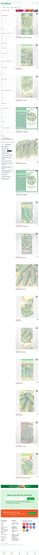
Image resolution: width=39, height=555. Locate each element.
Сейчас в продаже (6, 138)
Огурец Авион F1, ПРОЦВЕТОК (21, 194)
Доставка (2, 524)
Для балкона (8, 144)
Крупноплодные (5, 148)
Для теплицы (4, 174)
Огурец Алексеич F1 (19, 383)
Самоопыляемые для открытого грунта (6, 171)
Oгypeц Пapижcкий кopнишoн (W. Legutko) (23, 37)
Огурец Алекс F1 (19, 320)
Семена (8, 7)
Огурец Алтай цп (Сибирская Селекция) (23, 477)
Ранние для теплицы (6, 176)
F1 (2, 144)
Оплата (2, 525)
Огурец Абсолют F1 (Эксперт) (21, 100)
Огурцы (15, 7)
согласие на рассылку (11, 501)
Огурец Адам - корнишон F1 (21, 257)
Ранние (9, 150)
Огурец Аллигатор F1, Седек (21, 446)
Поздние (3, 150)
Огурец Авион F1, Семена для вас (22, 226)
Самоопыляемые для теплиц (6, 158)
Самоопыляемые (5, 153)
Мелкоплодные (5, 146)
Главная (4, 7)
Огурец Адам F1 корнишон (21, 289)
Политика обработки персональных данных (4, 531)
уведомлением (12, 503)
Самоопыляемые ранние (7, 155)
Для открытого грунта (6, 161)
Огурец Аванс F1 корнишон (21, 163)
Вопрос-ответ (3, 536)
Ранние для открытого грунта (6, 167)
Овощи (12, 7)
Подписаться (31, 498)
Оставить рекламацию (3, 540)
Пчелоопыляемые (5, 178)
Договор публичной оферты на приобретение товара (4, 528)
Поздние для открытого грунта (7, 164)
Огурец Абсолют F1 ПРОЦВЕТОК (22, 131)
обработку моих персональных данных (18, 502)
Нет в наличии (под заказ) (7, 139)
